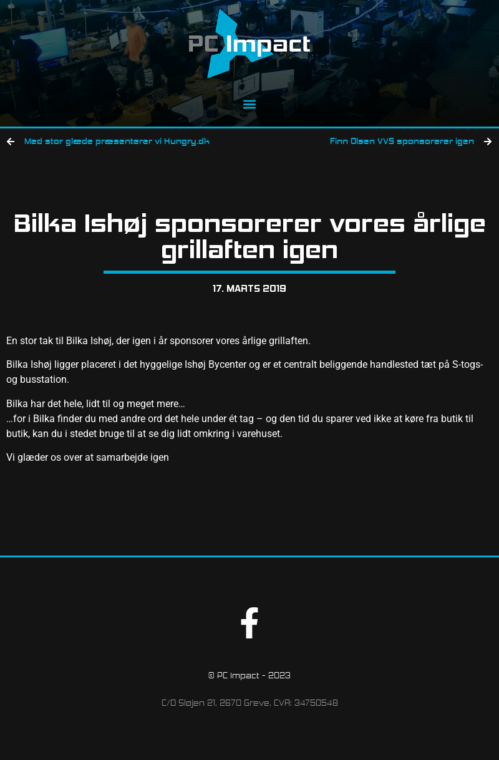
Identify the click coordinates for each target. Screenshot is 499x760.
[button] (250, 104)
